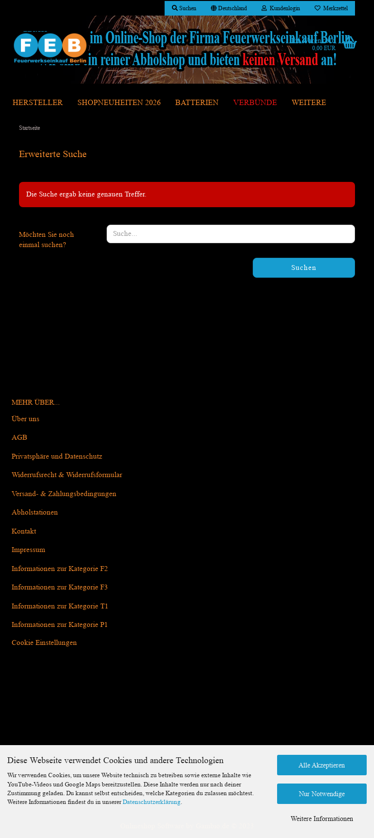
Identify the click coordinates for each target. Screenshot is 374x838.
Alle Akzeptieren (322, 765)
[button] (229, 8)
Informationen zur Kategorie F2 (60, 569)
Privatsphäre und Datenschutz (57, 456)
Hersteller (38, 102)
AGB (19, 437)
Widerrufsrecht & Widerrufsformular (67, 475)
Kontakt (24, 531)
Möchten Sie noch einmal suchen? (46, 240)
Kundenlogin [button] (281, 8)
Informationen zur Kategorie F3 (60, 587)
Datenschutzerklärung (152, 801)
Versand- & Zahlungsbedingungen (64, 494)
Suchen (304, 268)
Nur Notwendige (322, 794)
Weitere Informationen (322, 818)
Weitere (309, 102)
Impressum (28, 550)
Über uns (25, 419)
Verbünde (255, 102)
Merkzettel (331, 8)
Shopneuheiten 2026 (119, 102)
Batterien (197, 102)
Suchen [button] (184, 8)
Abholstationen (35, 512)
